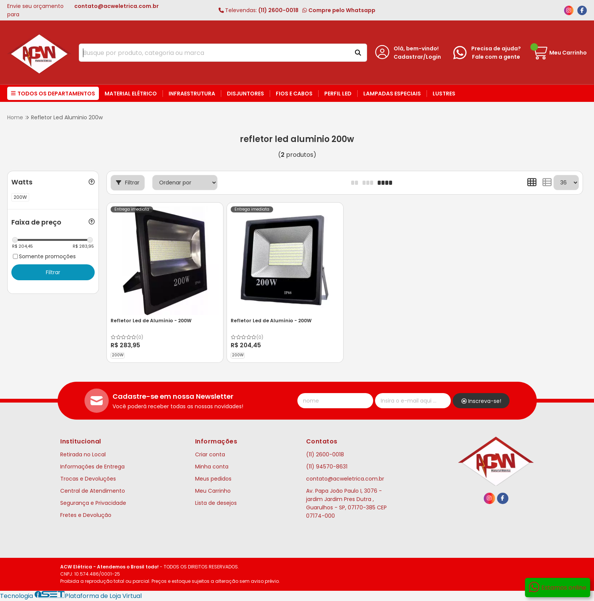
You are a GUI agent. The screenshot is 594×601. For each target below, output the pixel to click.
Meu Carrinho (213, 491)
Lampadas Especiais (392, 93)
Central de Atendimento (92, 491)
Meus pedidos (213, 478)
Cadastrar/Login (417, 57)
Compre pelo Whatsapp (338, 10)
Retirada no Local (83, 454)
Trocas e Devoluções (88, 478)
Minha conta (211, 466)
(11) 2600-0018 (259, 10)
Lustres (444, 93)
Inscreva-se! (481, 401)
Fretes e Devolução (85, 515)
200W (117, 355)
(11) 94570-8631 (326, 466)
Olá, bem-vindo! (416, 48)
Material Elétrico (131, 93)
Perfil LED (338, 93)
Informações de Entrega (92, 466)
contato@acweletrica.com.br (345, 478)
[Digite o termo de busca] (213, 52)
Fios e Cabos (294, 93)
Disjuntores (245, 93)
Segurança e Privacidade (93, 503)
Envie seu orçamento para (83, 10)
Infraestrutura (192, 93)
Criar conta (210, 454)
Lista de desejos (216, 503)
